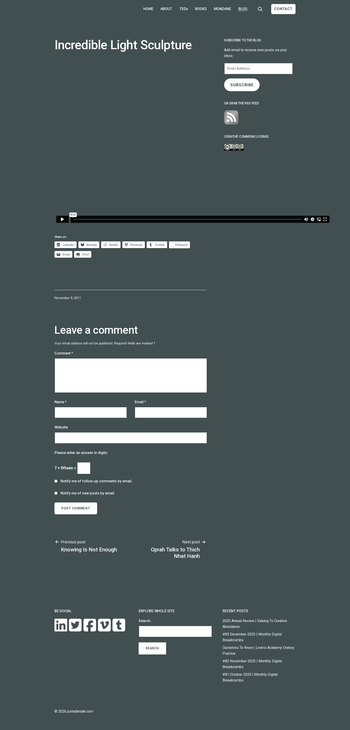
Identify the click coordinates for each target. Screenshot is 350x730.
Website (61, 427)
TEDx (183, 9)
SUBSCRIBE (241, 84)
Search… (146, 621)
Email (140, 402)
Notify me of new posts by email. (87, 493)
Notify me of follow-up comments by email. (96, 481)
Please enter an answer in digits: (81, 453)
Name (60, 402)
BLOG (242, 9)
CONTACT (283, 9)
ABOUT (166, 9)
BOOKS (201, 9)
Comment (63, 353)
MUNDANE (222, 9)
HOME (148, 9)
